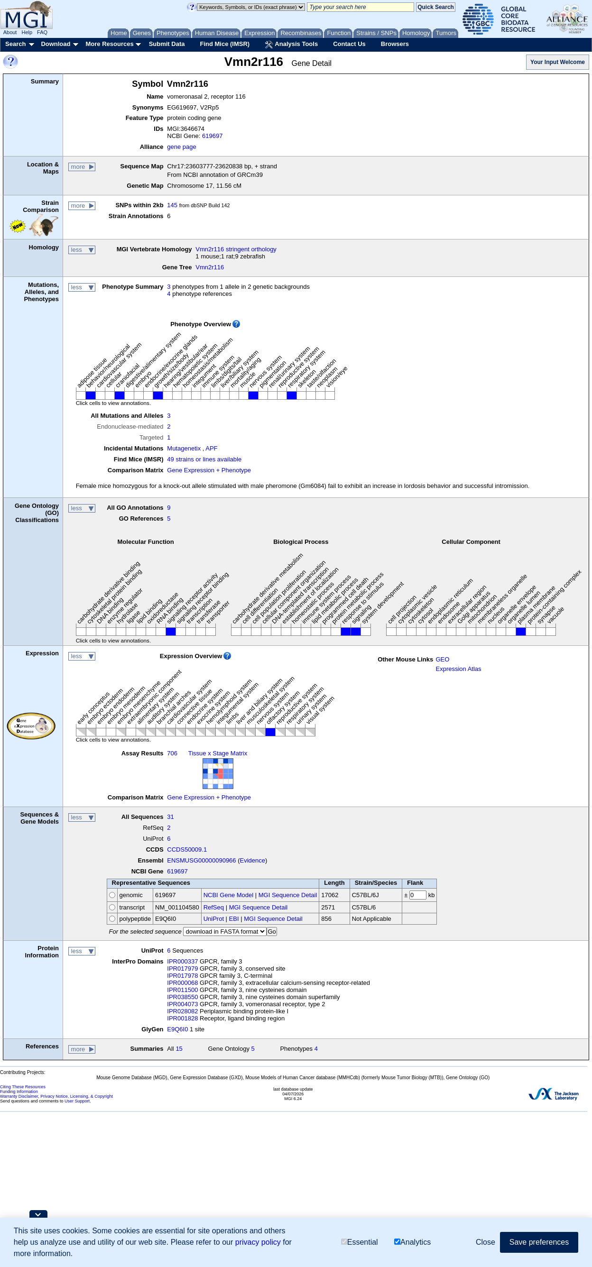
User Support (77, 1101)
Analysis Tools (291, 44)
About (10, 32)
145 (172, 205)
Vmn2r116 (209, 267)
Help (26, 32)
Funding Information (19, 1091)
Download (55, 43)
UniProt (214, 918)
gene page (181, 146)
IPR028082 (182, 1011)
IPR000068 (182, 982)
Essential (359, 1242)
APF (211, 448)
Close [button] (485, 1242)
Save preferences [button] (539, 1242)
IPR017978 (182, 975)
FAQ (42, 32)
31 (170, 816)
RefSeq (214, 907)
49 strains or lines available (204, 459)
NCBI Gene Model (229, 895)
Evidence (252, 860)
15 (179, 1048)
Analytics (412, 1242)
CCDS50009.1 (187, 849)
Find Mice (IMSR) (225, 43)
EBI (234, 918)
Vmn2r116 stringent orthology (236, 249)
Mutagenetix (184, 448)
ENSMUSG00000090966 (201, 860)
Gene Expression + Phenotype (209, 470)
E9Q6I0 (177, 1029)
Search (15, 43)
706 (172, 753)
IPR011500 (182, 989)
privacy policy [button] (258, 1242)
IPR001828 (182, 1018)
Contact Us (349, 43)
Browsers (395, 43)
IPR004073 (182, 1004)
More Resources (109, 43)
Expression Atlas (458, 668)
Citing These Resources (23, 1086)
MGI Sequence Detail (288, 895)
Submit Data (167, 43)
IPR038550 (182, 997)
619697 (212, 135)
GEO (442, 659)
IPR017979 (182, 968)
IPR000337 (182, 961)
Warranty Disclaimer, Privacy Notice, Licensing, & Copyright (56, 1096)
